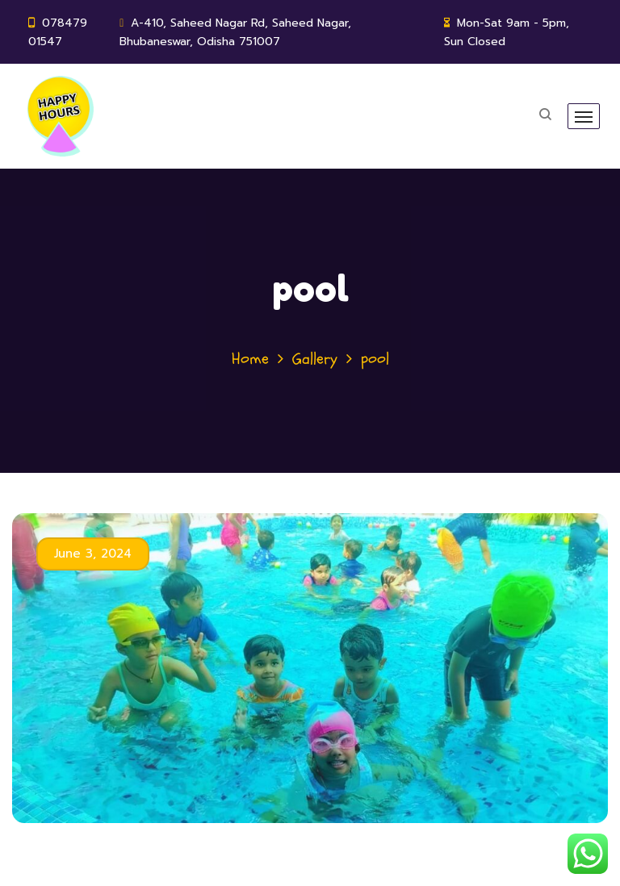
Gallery (314, 359)
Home (250, 359)
